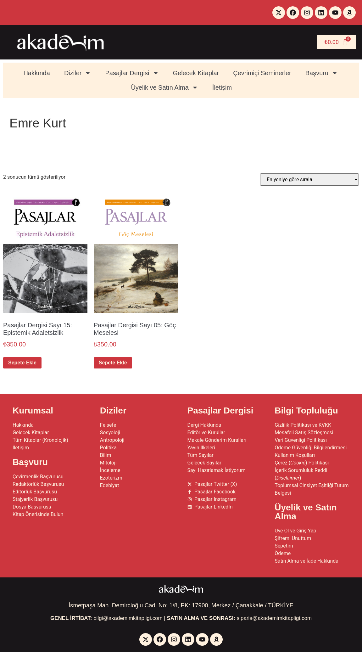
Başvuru (321, 73)
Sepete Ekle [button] (22, 362)
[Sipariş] (309, 179)
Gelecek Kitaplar (196, 73)
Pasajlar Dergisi (132, 73)
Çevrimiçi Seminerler (262, 73)
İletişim (222, 87)
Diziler (77, 73)
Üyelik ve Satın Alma (164, 87)
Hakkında (36, 73)
